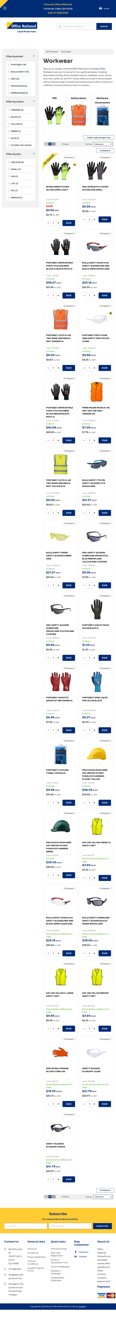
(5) (18, 72)
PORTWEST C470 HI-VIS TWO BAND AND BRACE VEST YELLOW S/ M (58, 483)
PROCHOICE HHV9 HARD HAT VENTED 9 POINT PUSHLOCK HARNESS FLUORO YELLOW (94, 774)
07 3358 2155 (15, 1269)
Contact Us (32, 1253)
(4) (13, 79)
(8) (17, 64)
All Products (52, 51)
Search (104, 26)
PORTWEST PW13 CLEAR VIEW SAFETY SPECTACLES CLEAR (95, 338)
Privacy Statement (36, 1257)
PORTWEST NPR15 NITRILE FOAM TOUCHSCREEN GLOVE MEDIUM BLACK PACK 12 (59, 412)
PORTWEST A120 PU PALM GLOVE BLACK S (95, 626)
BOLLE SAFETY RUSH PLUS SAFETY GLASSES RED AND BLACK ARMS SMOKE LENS (95, 266)
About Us (32, 1249)
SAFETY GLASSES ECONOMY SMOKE (55, 1145)
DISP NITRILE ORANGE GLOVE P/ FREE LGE (57, 1070)
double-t (82, 1306)
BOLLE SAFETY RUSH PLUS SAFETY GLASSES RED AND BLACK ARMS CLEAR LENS (59, 920)
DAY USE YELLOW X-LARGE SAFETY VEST (59, 994)
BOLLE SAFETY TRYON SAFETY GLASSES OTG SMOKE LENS (93, 483)
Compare (70, 157)
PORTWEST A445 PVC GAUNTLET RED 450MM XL (59, 699)
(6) (16, 162)
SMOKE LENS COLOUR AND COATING (60, 629)
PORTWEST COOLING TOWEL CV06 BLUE (57, 771)
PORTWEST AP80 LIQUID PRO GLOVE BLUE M (95, 699)
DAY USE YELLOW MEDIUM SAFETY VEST (95, 994)
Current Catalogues (60, 1266)
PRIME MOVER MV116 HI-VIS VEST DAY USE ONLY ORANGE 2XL (96, 410)
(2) (17, 86)
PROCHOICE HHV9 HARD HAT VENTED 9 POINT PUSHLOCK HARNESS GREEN (58, 847)
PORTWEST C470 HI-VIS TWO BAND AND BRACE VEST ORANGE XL (58, 338)
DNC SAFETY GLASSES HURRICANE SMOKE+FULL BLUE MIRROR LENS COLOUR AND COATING (95, 557)
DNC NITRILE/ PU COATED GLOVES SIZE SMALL (95, 188)
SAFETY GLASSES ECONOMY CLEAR (91, 1070)
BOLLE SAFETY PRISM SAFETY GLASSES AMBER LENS (58, 555)
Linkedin (80, 1256)
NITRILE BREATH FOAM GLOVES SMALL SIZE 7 (57, 188)
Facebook (81, 1252)
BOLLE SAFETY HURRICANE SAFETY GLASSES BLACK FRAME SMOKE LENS (96, 920)
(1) (18, 93)
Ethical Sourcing (59, 1249)
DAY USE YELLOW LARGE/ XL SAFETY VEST (96, 844)
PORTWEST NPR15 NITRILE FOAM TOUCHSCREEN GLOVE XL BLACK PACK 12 (59, 266)
